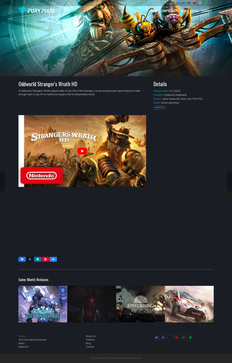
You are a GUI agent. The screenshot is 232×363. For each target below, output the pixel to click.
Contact (90, 346)
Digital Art (23, 346)
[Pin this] (45, 259)
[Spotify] (205, 3)
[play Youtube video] (82, 151)
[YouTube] (194, 3)
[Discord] (178, 3)
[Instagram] (200, 3)
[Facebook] (183, 3)
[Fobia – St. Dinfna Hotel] (91, 304)
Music (21, 343)
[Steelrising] (140, 304)
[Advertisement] (183, 161)
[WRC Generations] (189, 304)
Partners (90, 339)
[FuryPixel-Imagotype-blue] (36, 10)
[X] (189, 3)
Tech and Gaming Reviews (32, 339)
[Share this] (22, 259)
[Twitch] (211, 3)
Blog (88, 343)
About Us (91, 336)
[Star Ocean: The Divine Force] (42, 304)
